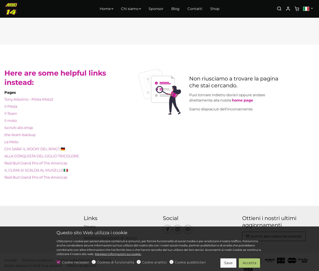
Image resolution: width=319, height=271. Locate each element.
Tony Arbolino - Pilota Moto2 (28, 99)
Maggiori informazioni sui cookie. (118, 254)
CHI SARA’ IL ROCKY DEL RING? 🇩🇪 (34, 149)
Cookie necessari (75, 262)
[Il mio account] (288, 9)
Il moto (10, 121)
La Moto (11, 142)
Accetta (249, 263)
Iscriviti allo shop (18, 128)
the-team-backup (20, 135)
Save (228, 263)
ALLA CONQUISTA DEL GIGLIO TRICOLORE (41, 156)
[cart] (296, 9)
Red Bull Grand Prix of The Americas (35, 163)
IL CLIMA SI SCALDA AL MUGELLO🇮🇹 (36, 170)
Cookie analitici (154, 262)
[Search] (279, 9)
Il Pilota (10, 106)
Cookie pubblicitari (190, 262)
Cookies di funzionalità (115, 262)
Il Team (10, 113)
